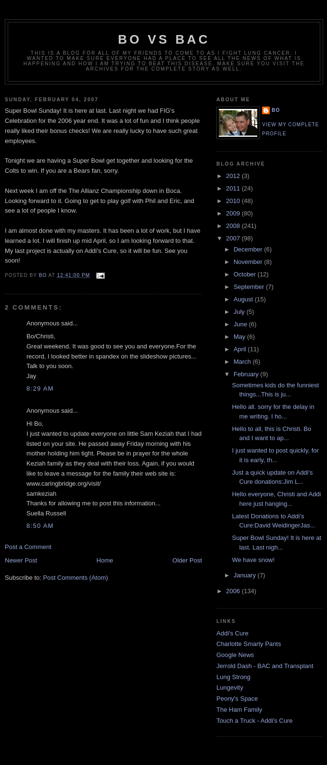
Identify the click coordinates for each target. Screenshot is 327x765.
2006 (234, 591)
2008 (234, 225)
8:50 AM (40, 525)
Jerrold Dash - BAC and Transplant (265, 665)
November (249, 261)
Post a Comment (28, 546)
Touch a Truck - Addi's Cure (254, 720)
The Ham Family (239, 709)
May (240, 336)
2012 (234, 175)
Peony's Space (237, 698)
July (240, 311)
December (249, 249)
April (241, 349)
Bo (276, 110)
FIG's (167, 110)
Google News (235, 654)
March (243, 361)
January (246, 575)
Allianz (90, 190)
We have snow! (253, 559)
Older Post (187, 560)
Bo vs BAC (164, 39)
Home (105, 560)
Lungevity (229, 687)
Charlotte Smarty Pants (248, 643)
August (244, 299)
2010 (234, 200)
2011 (234, 188)
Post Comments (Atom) (75, 577)
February (247, 374)
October (246, 274)
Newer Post (21, 560)
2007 (234, 238)
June (241, 324)
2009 (234, 213)
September (250, 286)
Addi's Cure (232, 633)
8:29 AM (40, 388)
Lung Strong (233, 677)
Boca (173, 190)
